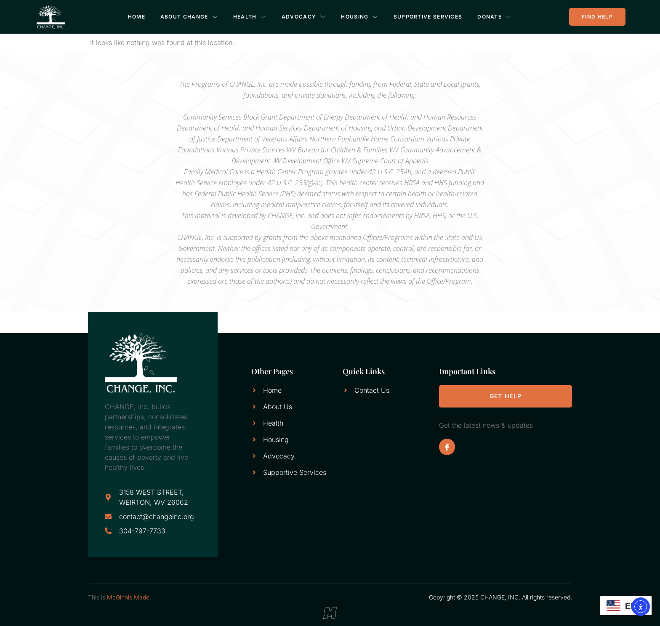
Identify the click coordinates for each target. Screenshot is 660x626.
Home (136, 16)
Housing (359, 16)
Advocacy (304, 16)
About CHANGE (189, 16)
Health (249, 16)
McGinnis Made (128, 597)
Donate (495, 16)
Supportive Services (428, 16)
